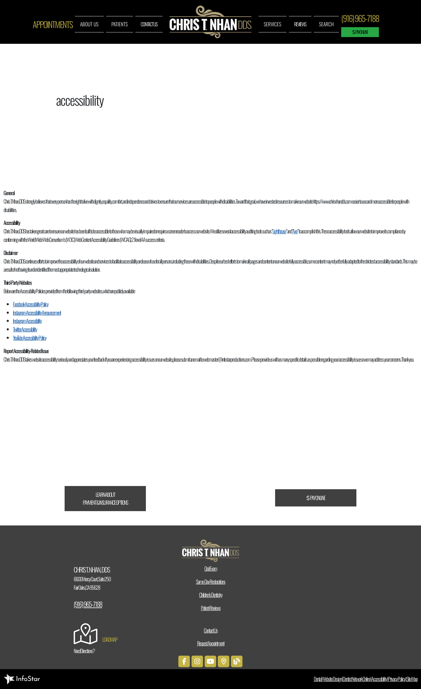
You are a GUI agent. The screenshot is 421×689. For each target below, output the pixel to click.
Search (326, 24)
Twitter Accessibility (25, 329)
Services (272, 24)
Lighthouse (279, 231)
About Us (89, 24)
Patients (119, 24)
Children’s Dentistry (210, 594)
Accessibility (379, 679)
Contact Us (149, 24)
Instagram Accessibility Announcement (37, 312)
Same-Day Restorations (210, 581)
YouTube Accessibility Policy (29, 337)
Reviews (300, 24)
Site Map (411, 679)
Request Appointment (210, 643)
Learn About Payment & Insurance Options (105, 498)
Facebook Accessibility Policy (30, 304)
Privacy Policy (396, 679)
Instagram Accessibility (27, 320)
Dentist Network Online (356, 679)
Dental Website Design (327, 679)
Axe (294, 231)
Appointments (53, 24)
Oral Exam (210, 568)
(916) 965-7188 (360, 18)
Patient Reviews (210, 608)
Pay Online (360, 31)
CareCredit (176, 443)
